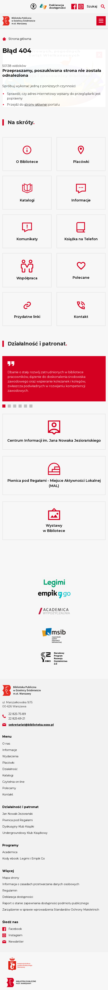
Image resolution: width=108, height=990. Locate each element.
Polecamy (9, 788)
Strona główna (20, 39)
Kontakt (7, 794)
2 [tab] (9, 406)
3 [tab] (14, 406)
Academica (9, 852)
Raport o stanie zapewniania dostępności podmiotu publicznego (45, 903)
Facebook (74, 6)
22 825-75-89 (17, 714)
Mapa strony (10, 878)
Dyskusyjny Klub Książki (18, 826)
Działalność (10, 769)
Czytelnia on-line (13, 782)
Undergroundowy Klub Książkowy (25, 833)
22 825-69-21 (17, 718)
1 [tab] (3, 406)
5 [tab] (25, 406)
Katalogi (7, 775)
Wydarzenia (10, 756)
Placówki (8, 762)
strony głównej (35, 104)
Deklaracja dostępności (57, 6)
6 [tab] (30, 406)
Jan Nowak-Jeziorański (17, 814)
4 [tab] (20, 406)
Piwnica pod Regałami (17, 820)
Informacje (9, 750)
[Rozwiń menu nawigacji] (101, 20)
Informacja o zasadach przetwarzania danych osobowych (40, 884)
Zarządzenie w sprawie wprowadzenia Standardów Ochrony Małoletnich (50, 909)
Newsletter (16, 941)
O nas (6, 743)
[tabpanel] (54, 378)
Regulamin (9, 890)
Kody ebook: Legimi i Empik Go (23, 858)
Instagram (81, 6)
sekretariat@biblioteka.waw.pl (31, 724)
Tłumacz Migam (43, 6)
